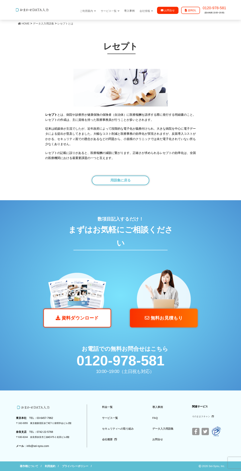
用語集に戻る (120, 180)
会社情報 (146, 10)
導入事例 (157, 407)
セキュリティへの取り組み (118, 428)
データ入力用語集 (162, 428)
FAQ (155, 417)
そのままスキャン (203, 416)
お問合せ (157, 439)
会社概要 (109, 439)
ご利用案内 (88, 10)
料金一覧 (107, 407)
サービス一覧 (110, 10)
